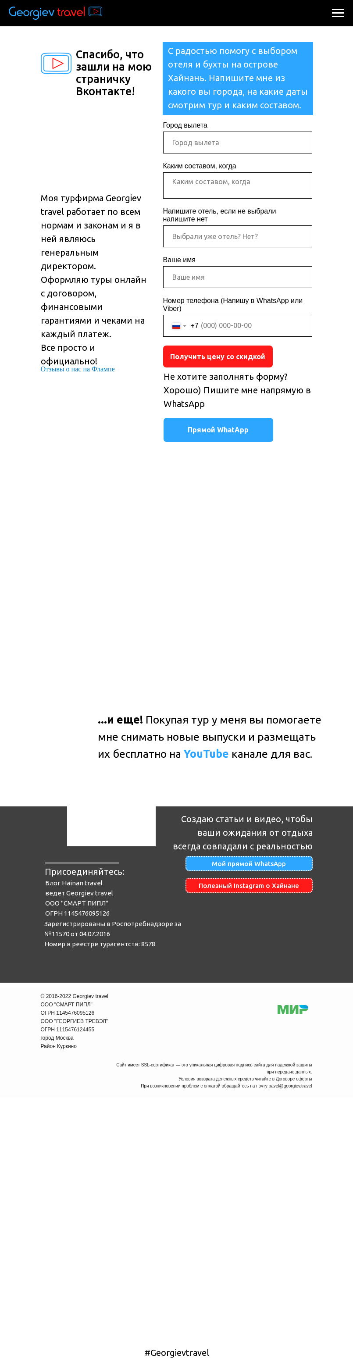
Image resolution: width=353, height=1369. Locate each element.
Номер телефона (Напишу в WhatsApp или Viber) (233, 304)
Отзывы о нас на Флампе (78, 369)
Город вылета (185, 125)
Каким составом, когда (199, 166)
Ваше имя (179, 260)
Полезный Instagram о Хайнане (249, 885)
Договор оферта (263, 1338)
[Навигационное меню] (338, 13)
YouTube (206, 754)
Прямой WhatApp (218, 430)
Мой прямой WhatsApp (249, 863)
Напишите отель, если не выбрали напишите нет (219, 215)
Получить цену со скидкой (217, 356)
